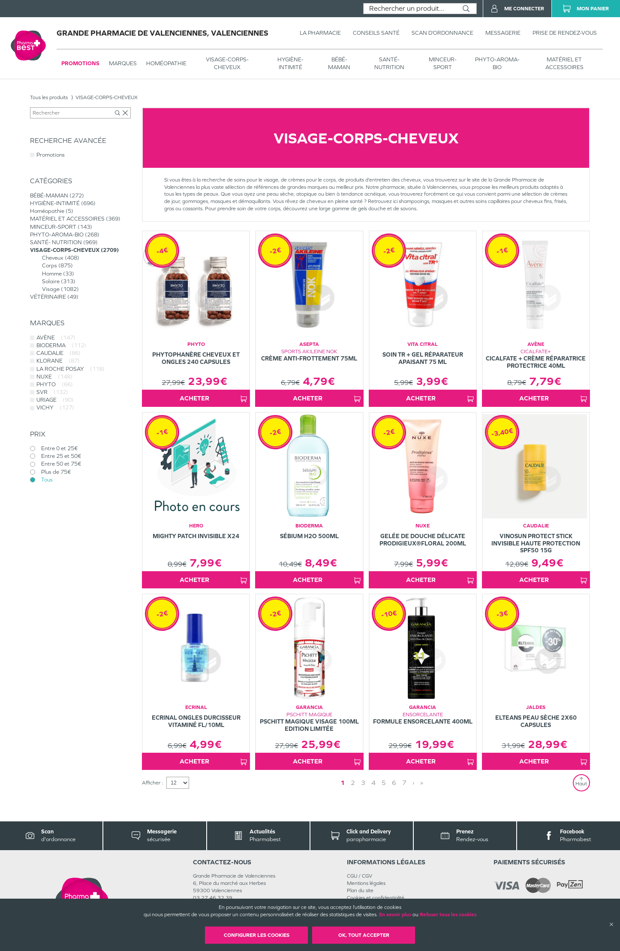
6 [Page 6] (394, 782)
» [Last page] (421, 782)
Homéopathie (166, 63)
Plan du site (360, 890)
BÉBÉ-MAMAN (339, 63)
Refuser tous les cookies (448, 915)
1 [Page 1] (342, 782)
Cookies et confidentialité (375, 898)
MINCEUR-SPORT (443, 63)
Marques (123, 63)
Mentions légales (366, 883)
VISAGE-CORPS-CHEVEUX (227, 63)
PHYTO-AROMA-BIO (497, 63)
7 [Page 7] (404, 782)
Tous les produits (49, 97)
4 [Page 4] (373, 782)
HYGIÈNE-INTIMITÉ (290, 63)
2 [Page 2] (353, 782)
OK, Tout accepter (363, 935)
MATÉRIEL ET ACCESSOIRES (564, 63)
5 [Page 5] (384, 782)
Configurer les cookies (256, 935)
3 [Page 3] (363, 782)
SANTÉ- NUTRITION (389, 63)
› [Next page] (413, 782)
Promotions (80, 63)
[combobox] (410, 8)
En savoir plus (395, 915)
